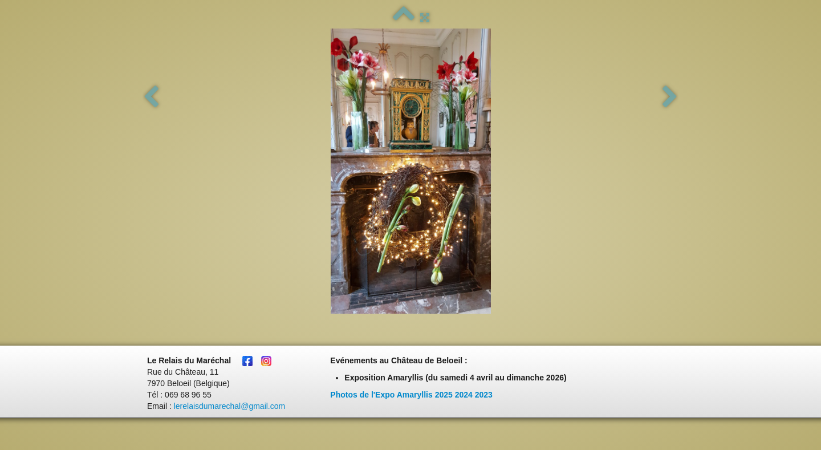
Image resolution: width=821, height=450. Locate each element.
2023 (484, 394)
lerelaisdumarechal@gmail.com (230, 406)
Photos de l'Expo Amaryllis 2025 (391, 394)
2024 (464, 394)
